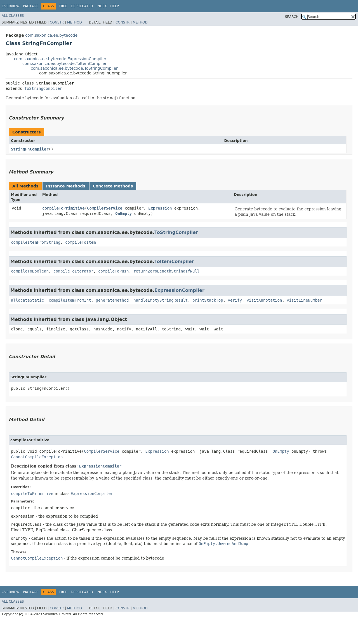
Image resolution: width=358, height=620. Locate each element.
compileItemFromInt (70, 300)
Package (30, 6)
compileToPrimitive (63, 208)
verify (235, 300)
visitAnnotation (264, 300)
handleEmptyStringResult (160, 300)
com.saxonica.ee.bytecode (51, 35)
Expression (160, 208)
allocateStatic (27, 300)
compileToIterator (73, 271)
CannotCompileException (37, 457)
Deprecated (82, 6)
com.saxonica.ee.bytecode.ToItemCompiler (64, 63)
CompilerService (104, 208)
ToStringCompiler (43, 88)
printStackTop (207, 300)
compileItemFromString (35, 242)
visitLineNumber (304, 300)
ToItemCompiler (174, 261)
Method (74, 22)
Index (101, 6)
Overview (11, 6)
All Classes (13, 16)
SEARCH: (292, 17)
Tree (63, 6)
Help (114, 6)
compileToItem (80, 242)
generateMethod (112, 300)
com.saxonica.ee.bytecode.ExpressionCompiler (60, 59)
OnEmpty (123, 213)
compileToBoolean (30, 271)
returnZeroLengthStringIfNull (166, 271)
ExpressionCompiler (179, 290)
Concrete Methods (113, 186)
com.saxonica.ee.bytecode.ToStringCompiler (74, 68)
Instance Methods (65, 186)
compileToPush (113, 271)
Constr (57, 22)
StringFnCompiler (30, 149)
